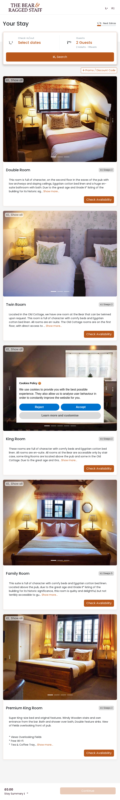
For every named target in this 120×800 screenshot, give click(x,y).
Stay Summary (16, 793)
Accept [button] (81, 407)
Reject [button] (39, 407)
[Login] (113, 8)
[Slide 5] (73, 426)
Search (60, 57)
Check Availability (99, 200)
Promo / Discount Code (98, 70)
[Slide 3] (66, 157)
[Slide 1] (53, 157)
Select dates (29, 42)
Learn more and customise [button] (60, 415)
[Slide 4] (66, 426)
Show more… (51, 191)
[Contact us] (106, 8)
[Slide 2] (60, 157)
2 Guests (84, 42)
